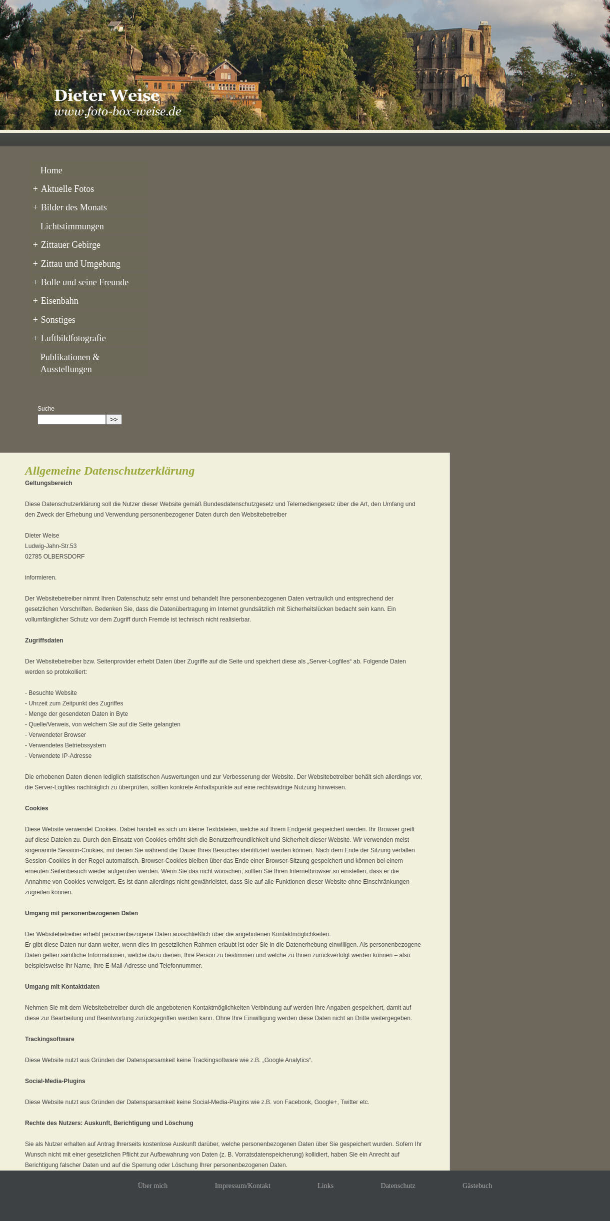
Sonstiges (53, 314)
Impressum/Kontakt (242, 1178)
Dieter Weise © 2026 (263, 1215)
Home (50, 170)
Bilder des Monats (69, 206)
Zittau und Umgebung (75, 260)
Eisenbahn (54, 296)
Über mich (153, 1178)
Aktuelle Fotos (62, 188)
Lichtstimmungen (70, 224)
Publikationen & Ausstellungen (68, 356)
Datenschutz (398, 1178)
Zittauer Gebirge (65, 242)
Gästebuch (477, 1178)
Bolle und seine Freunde (80, 278)
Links (326, 1178)
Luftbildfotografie (68, 332)
